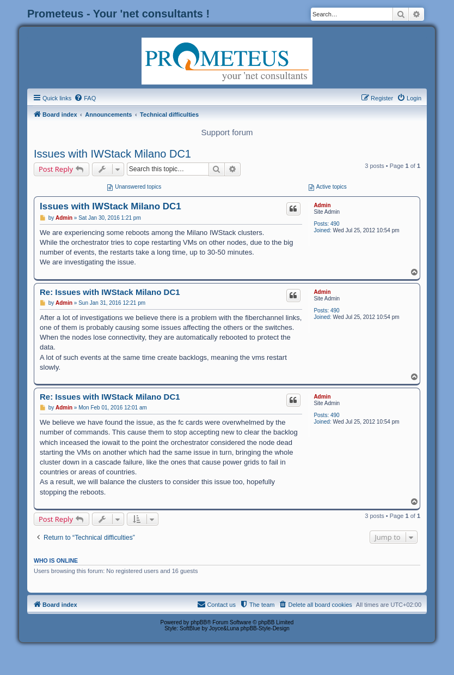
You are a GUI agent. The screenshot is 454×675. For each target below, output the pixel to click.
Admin (322, 205)
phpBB (199, 622)
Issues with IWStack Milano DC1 (112, 154)
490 (335, 224)
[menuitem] (85, 98)
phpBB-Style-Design (265, 628)
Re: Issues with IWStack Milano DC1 (110, 292)
